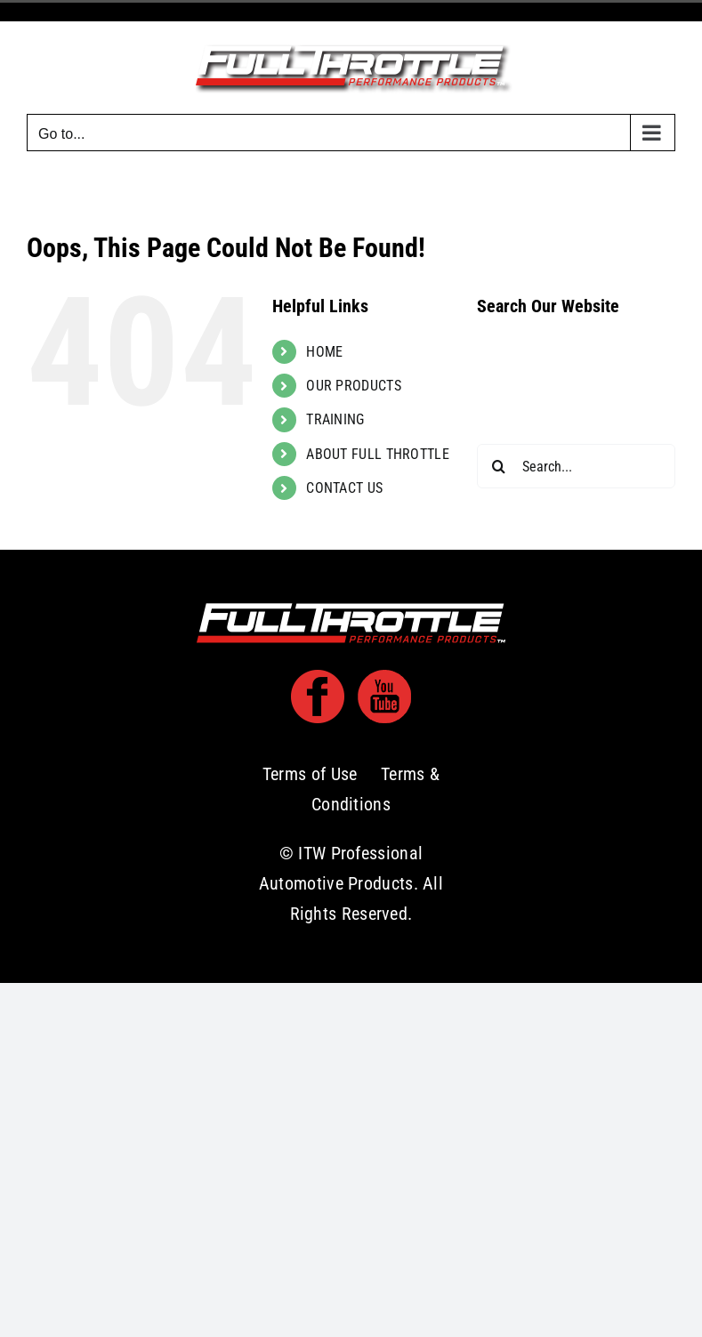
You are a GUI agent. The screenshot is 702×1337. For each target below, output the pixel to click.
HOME (324, 351)
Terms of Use (310, 774)
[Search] (499, 466)
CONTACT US (344, 487)
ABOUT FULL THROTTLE (377, 454)
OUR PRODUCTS (353, 385)
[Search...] (576, 466)
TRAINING (335, 419)
